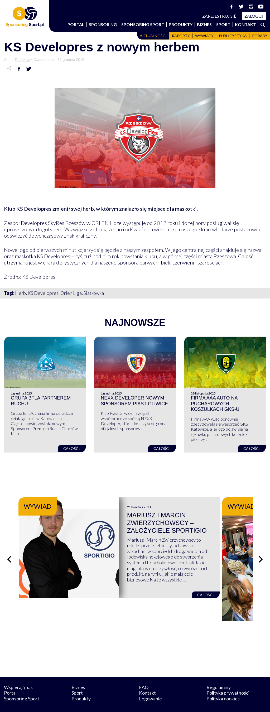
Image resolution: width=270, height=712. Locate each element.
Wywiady (204, 35)
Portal (76, 24)
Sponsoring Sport (142, 24)
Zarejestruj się (219, 15)
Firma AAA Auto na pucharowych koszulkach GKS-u (215, 403)
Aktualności (153, 35)
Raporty (181, 35)
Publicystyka (233, 35)
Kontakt (245, 24)
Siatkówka (94, 293)
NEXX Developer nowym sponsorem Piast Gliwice (134, 400)
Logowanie (150, 685)
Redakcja (22, 59)
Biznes (204, 24)
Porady (259, 35)
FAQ (143, 674)
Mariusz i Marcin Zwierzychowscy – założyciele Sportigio (183, 523)
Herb (20, 293)
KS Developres (43, 293)
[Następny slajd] (260, 552)
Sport (223, 24)
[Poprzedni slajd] (9, 552)
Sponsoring (103, 24)
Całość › (71, 448)
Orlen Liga (71, 293)
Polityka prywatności (227, 679)
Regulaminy (218, 674)
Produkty (180, 24)
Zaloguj (253, 15)
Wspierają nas (18, 674)
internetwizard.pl (184, 702)
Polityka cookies (223, 685)
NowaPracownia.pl (139, 702)
